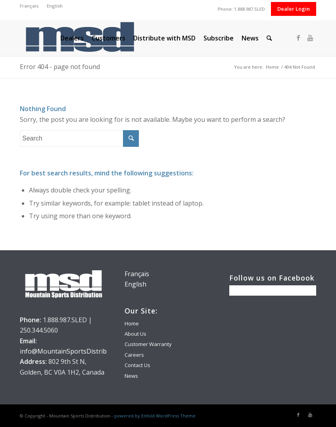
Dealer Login (293, 8)
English (55, 6)
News (131, 375)
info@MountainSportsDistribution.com (78, 351)
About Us (135, 333)
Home (272, 67)
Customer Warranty (148, 344)
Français (29, 6)
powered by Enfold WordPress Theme (155, 416)
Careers (134, 354)
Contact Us (137, 365)
